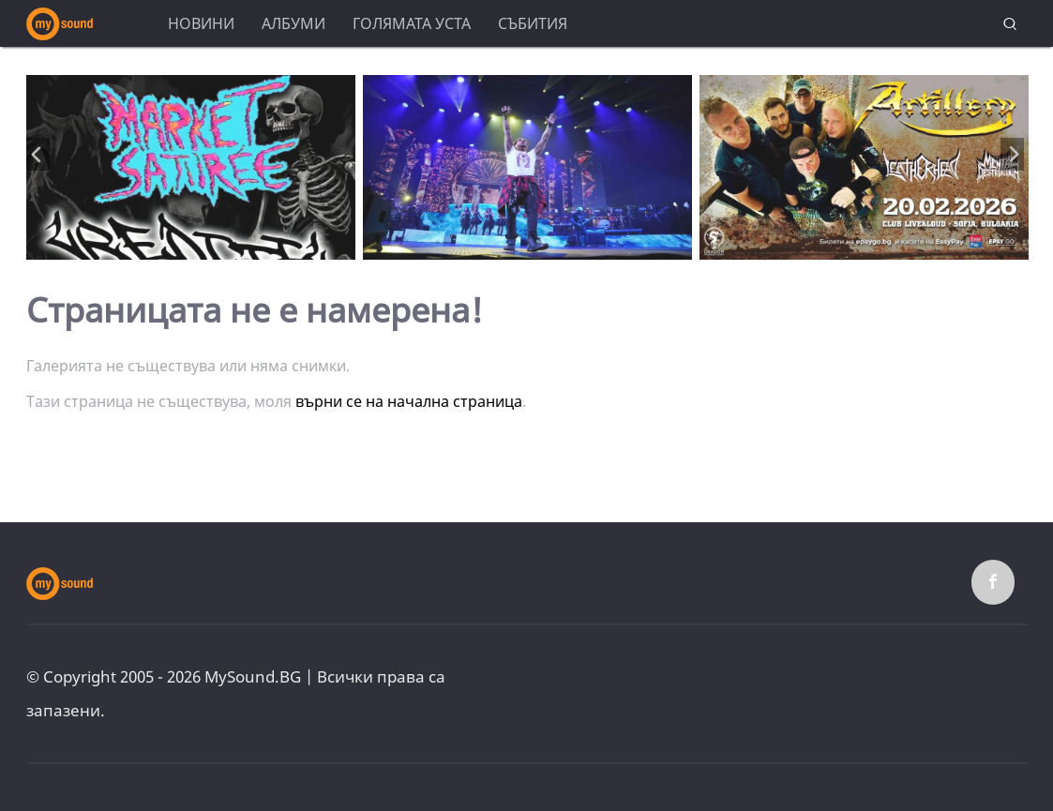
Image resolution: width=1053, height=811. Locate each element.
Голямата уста (412, 23)
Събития (532, 23)
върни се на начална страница (408, 401)
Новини (201, 23)
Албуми (293, 23)
